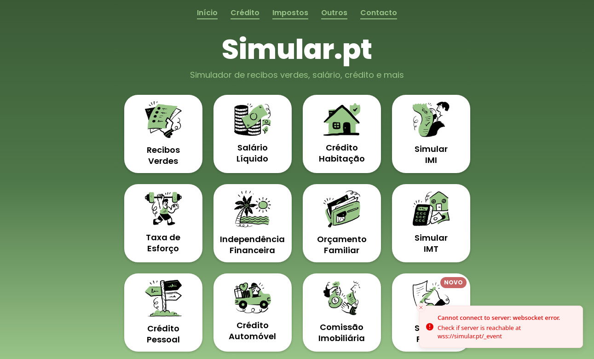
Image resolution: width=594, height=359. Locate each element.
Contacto (378, 12)
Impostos (290, 12)
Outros (334, 12)
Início (207, 12)
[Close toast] (421, 307)
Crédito (245, 12)
